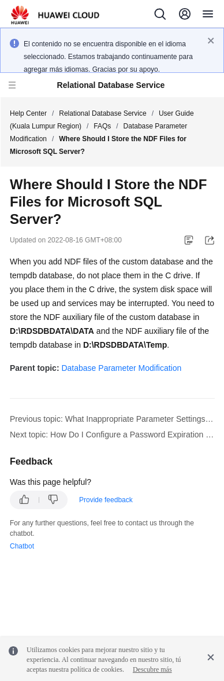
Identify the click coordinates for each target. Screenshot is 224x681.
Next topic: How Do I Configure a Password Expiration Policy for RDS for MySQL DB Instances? (112, 434)
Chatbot (22, 546)
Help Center (28, 113)
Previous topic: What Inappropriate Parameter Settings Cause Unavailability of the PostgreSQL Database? (112, 419)
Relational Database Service (102, 113)
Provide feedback (106, 500)
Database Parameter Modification (121, 368)
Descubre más (152, 669)
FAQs (102, 126)
